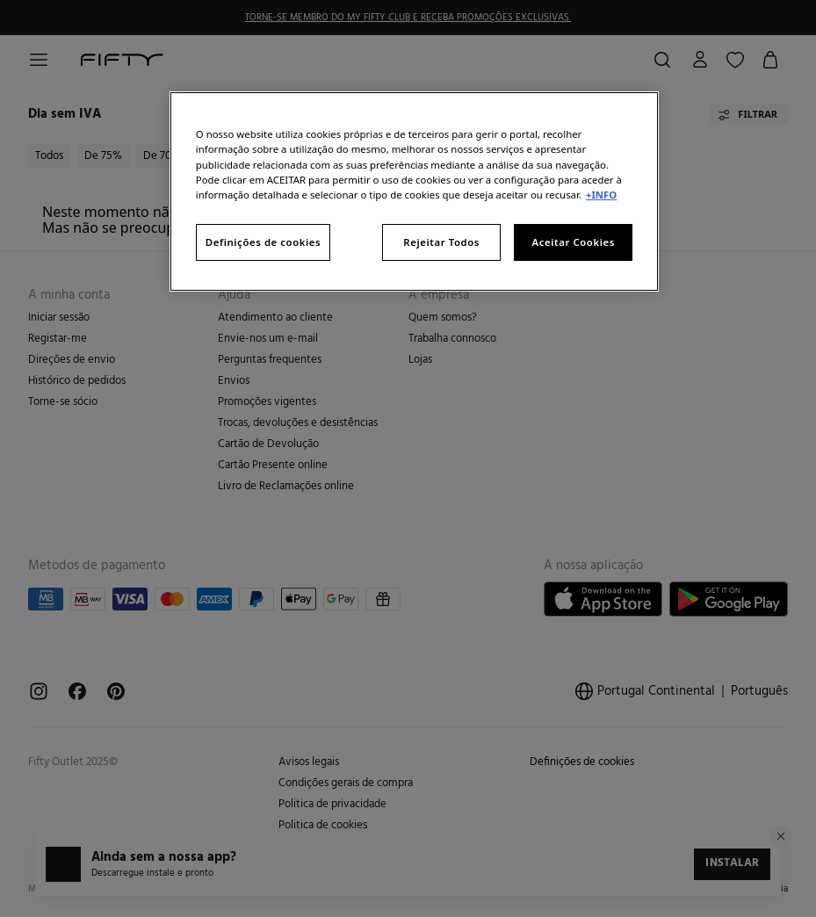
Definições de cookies (263, 242)
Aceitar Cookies (572, 242)
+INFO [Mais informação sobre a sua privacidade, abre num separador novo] (601, 194)
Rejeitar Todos (441, 242)
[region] (414, 191)
